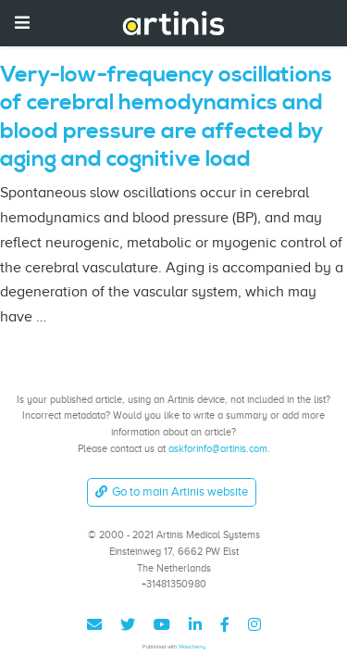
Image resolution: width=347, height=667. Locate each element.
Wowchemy (192, 646)
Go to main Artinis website (171, 491)
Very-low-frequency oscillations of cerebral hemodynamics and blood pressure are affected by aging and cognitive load (166, 117)
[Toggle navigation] (22, 22)
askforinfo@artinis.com (217, 448)
